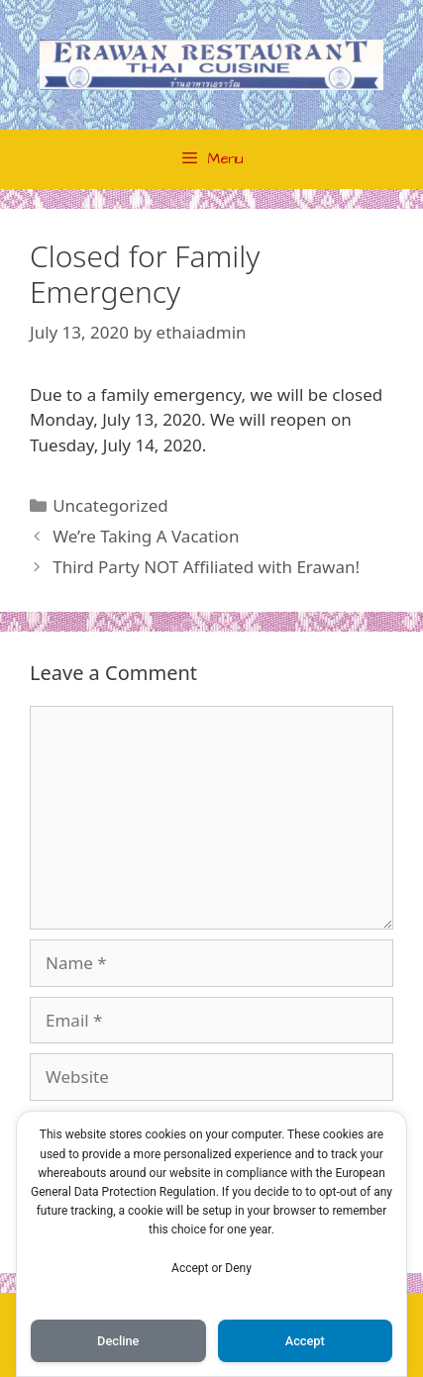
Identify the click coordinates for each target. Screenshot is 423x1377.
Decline (118, 1340)
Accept (305, 1340)
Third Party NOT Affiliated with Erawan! (206, 566)
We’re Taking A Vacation (146, 536)
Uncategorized (110, 505)
